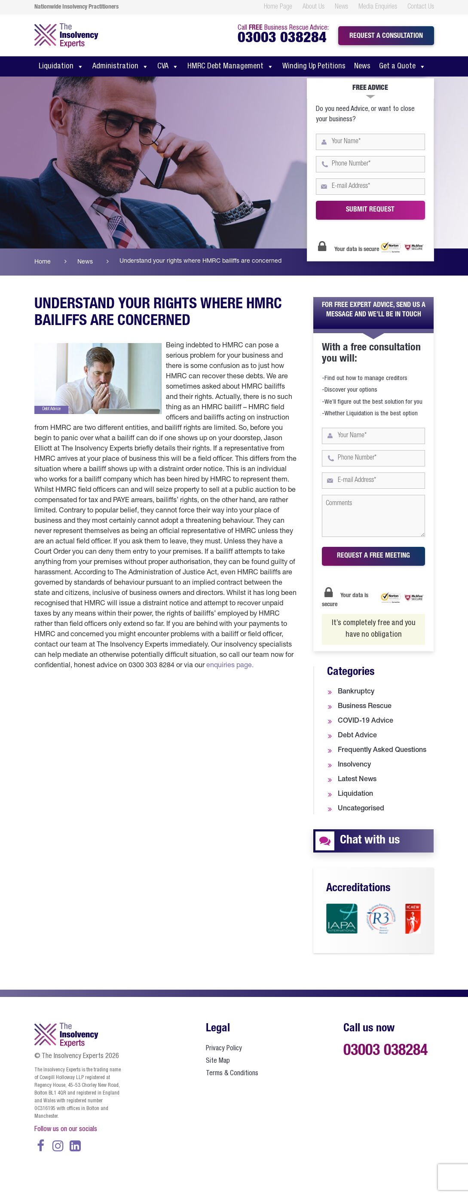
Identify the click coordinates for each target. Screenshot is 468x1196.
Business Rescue (365, 706)
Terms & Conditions (232, 1073)
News (341, 7)
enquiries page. (230, 665)
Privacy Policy (224, 1049)
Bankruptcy (356, 692)
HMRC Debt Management (230, 67)
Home (42, 262)
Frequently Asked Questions (382, 750)
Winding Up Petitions (314, 67)
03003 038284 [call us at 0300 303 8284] (282, 39)
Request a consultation (386, 36)
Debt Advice (357, 736)
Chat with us (370, 841)
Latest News (357, 779)
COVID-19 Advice (365, 721)
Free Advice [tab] (370, 88)
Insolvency (354, 765)
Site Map (218, 1061)
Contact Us (420, 7)
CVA (168, 67)
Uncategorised (361, 809)
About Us (313, 7)
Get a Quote (402, 67)
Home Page (278, 7)
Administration (120, 67)
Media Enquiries (377, 7)
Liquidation (61, 67)
